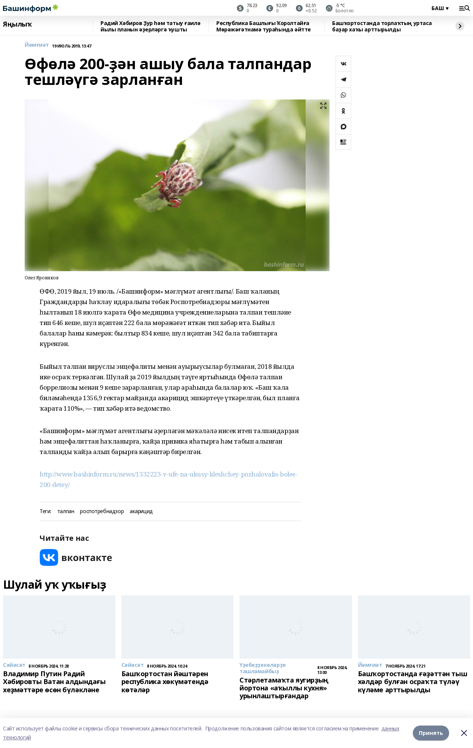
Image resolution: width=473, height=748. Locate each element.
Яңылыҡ (17, 24)
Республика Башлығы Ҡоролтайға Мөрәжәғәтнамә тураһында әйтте (263, 26)
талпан (65, 511)
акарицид (141, 511)
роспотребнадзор (102, 511)
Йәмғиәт (37, 45)
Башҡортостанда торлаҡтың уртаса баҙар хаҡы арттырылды (382, 26)
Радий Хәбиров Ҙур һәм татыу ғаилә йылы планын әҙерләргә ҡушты (150, 26)
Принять (431, 732)
